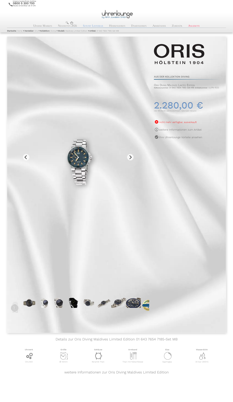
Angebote (194, 26)
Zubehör (177, 26)
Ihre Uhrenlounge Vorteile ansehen (180, 137)
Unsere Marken (42, 26)
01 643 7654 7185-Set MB (104, 31)
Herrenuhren (117, 26)
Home (14, 31)
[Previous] (26, 157)
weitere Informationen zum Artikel (180, 129)
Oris (31, 31)
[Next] (130, 157)
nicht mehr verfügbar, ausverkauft (178, 122)
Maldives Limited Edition (72, 31)
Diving (48, 31)
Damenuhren (139, 26)
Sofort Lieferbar (93, 26)
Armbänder (159, 26)
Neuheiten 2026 (67, 26)
